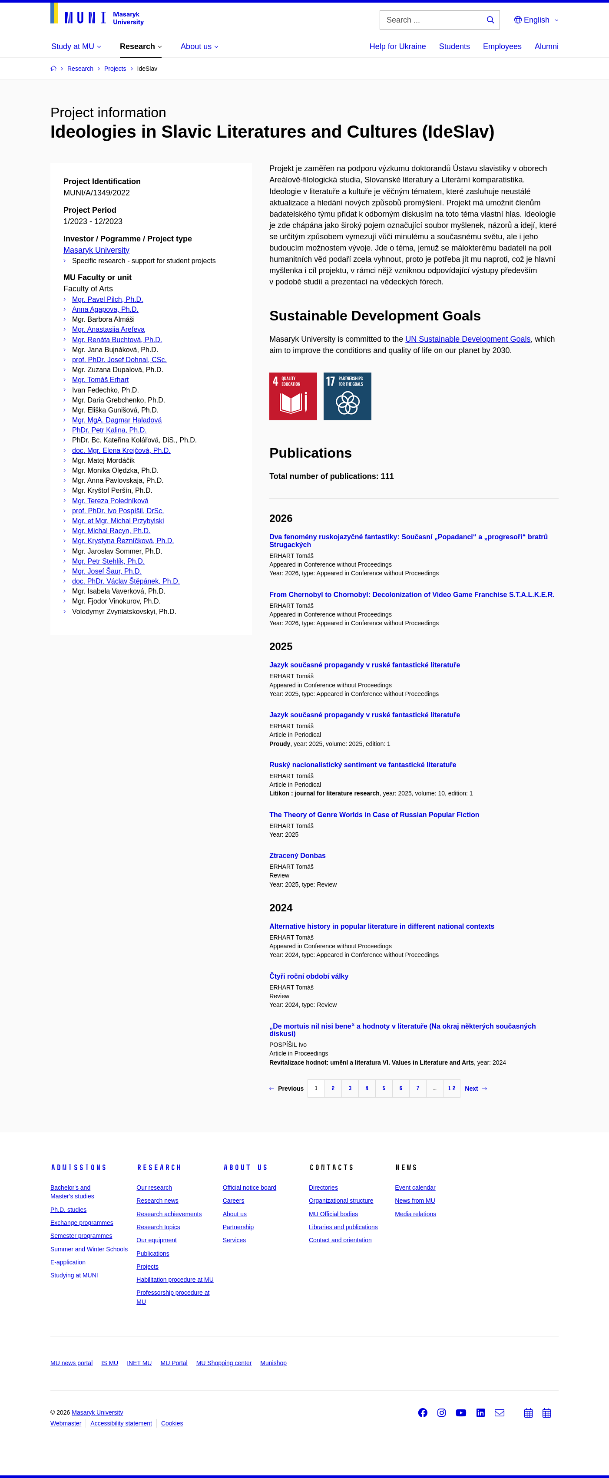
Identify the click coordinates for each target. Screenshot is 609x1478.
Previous (286, 1088)
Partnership (238, 1227)
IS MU (109, 1362)
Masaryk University (96, 250)
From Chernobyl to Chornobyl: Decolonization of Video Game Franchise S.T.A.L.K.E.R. (412, 594)
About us (245, 1167)
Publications (152, 1253)
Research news (157, 1200)
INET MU (139, 1362)
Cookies (172, 1423)
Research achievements (169, 1214)
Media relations (415, 1214)
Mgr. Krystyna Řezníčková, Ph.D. (123, 540)
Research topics (158, 1227)
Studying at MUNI (74, 1275)
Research (159, 1167)
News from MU (415, 1200)
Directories (323, 1187)
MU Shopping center (224, 1362)
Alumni (547, 46)
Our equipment (156, 1240)
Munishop (273, 1362)
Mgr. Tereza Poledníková (110, 501)
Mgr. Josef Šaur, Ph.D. (107, 571)
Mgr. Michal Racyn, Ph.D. (111, 530)
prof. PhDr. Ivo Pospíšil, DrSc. (118, 511)
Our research (154, 1187)
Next (476, 1088)
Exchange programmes (81, 1222)
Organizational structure (341, 1200)
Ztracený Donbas (297, 855)
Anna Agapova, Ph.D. (105, 309)
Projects (147, 1266)
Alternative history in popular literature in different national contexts (381, 926)
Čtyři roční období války (308, 976)
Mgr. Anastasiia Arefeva (108, 329)
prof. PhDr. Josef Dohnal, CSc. (119, 359)
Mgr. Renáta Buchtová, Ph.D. (117, 339)
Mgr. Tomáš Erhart (100, 379)
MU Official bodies (333, 1214)
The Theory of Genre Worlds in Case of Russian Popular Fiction (374, 814)
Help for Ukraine (398, 46)
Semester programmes (81, 1235)
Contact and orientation (340, 1240)
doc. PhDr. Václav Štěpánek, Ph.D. (126, 581)
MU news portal (71, 1362)
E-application (68, 1262)
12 (451, 1088)
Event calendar (415, 1187)
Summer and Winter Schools (89, 1249)
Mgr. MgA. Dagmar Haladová (117, 420)
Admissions (78, 1167)
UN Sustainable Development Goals (467, 339)
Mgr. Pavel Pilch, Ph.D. (107, 299)
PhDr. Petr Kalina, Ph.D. (109, 430)
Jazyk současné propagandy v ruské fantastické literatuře (364, 665)
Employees (502, 46)
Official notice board (249, 1187)
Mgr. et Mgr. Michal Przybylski (118, 521)
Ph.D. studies (68, 1209)
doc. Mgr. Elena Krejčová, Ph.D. (121, 450)
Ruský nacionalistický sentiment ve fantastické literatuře (362, 765)
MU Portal (173, 1362)
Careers (234, 1200)
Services (234, 1240)
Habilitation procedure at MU (174, 1279)
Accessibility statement (121, 1423)
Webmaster (65, 1423)
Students (454, 46)
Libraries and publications (343, 1227)
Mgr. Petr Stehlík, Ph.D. (108, 561)
